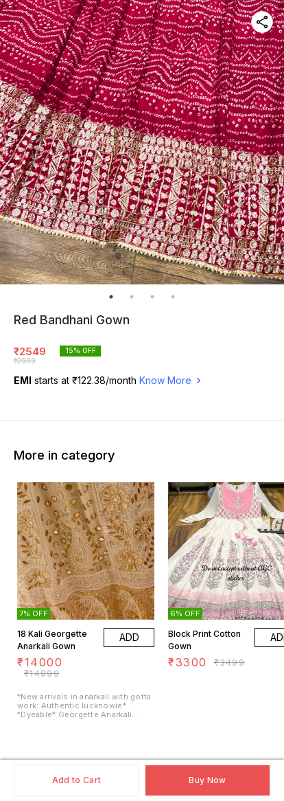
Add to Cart (76, 780)
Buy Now (207, 780)
